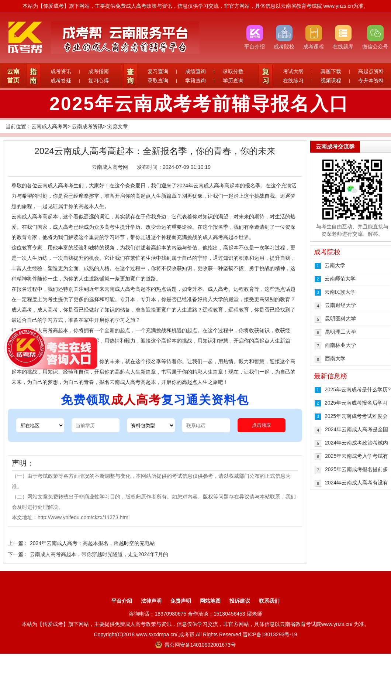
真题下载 (331, 71)
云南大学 (335, 265)
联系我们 (269, 601)
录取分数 (233, 71)
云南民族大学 (340, 292)
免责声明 (180, 601)
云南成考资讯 (87, 126)
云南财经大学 (340, 305)
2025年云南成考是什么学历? (358, 389)
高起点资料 (371, 71)
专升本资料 (371, 81)
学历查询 (233, 81)
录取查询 (158, 81)
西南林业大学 (340, 345)
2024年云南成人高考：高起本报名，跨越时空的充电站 (92, 543)
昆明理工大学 (340, 332)
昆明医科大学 (340, 318)
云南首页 (13, 76)
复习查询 (158, 71)
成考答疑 (61, 81)
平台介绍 (121, 601)
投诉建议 (239, 601)
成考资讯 (61, 71)
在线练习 (293, 81)
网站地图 (210, 601)
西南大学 (335, 358)
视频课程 (331, 81)
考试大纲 (293, 71)
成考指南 (98, 71)
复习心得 (98, 81)
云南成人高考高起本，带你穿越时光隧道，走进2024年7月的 (99, 554)
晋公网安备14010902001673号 (195, 645)
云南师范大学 (340, 279)
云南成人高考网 (49, 126)
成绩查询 (195, 71)
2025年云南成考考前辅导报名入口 (199, 103)
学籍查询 (195, 81)
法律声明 (151, 601)
